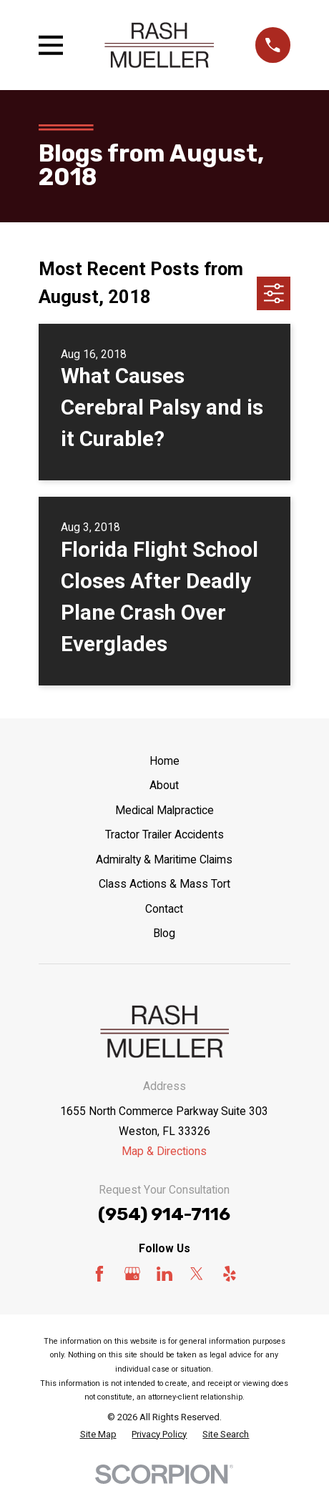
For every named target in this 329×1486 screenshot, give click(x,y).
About (164, 785)
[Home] (159, 45)
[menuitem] (98, 1434)
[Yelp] (229, 1274)
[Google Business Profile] (132, 1274)
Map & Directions (164, 1151)
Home (164, 761)
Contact (164, 909)
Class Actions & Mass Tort (164, 884)
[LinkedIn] (164, 1274)
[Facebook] (99, 1274)
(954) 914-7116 (164, 1214)
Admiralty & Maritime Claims (164, 859)
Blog (164, 933)
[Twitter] (197, 1274)
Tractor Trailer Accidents (164, 834)
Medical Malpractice (164, 810)
